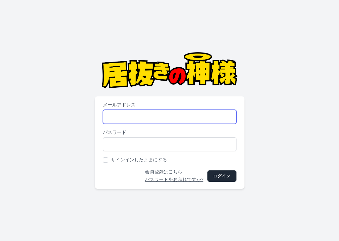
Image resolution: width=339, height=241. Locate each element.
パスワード (114, 132)
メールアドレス (119, 105)
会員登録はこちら (163, 172)
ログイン (222, 176)
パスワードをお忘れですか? (174, 179)
